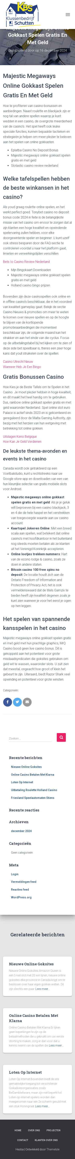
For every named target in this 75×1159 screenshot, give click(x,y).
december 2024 (21, 831)
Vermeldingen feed (23, 881)
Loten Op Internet (22, 782)
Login (14, 874)
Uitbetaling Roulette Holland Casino (34, 790)
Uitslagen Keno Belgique (20, 436)
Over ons (34, 1130)
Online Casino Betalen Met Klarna (32, 774)
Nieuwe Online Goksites (26, 766)
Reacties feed (20, 889)
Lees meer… (42, 989)
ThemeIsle (52, 1149)
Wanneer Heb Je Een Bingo (22, 367)
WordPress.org (21, 897)
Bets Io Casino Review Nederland (26, 262)
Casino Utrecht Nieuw (18, 362)
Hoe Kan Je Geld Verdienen (22, 441)
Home (18, 1130)
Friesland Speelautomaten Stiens (32, 797)
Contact (22, 1140)
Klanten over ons (46, 1140)
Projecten (53, 1130)
